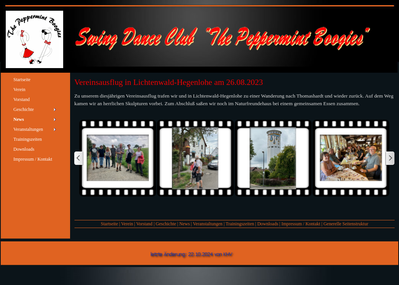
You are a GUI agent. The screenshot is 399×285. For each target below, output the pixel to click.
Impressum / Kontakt (300, 223)
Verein (127, 223)
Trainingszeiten (240, 223)
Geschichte (166, 223)
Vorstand (144, 223)
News (184, 223)
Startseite (109, 223)
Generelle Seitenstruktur (346, 223)
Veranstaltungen (207, 223)
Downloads (267, 223)
